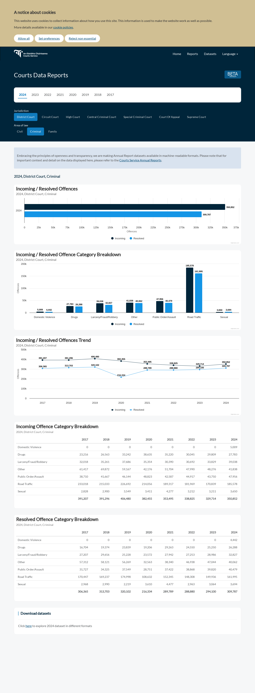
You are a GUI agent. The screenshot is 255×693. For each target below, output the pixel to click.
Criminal (35, 131)
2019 (85, 94)
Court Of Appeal (169, 117)
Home (177, 54)
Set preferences (49, 38)
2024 (22, 94)
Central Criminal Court (101, 117)
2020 (72, 94)
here (29, 626)
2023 (35, 94)
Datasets (210, 54)
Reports (192, 54)
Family (52, 131)
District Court (25, 117)
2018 (97, 94)
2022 (47, 94)
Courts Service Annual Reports (140, 160)
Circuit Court (50, 117)
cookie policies (63, 27)
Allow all (24, 38)
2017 (110, 94)
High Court (73, 117)
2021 (60, 94)
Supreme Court (196, 117)
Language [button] (230, 54)
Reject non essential (82, 38)
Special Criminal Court (138, 117)
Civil (20, 131)
